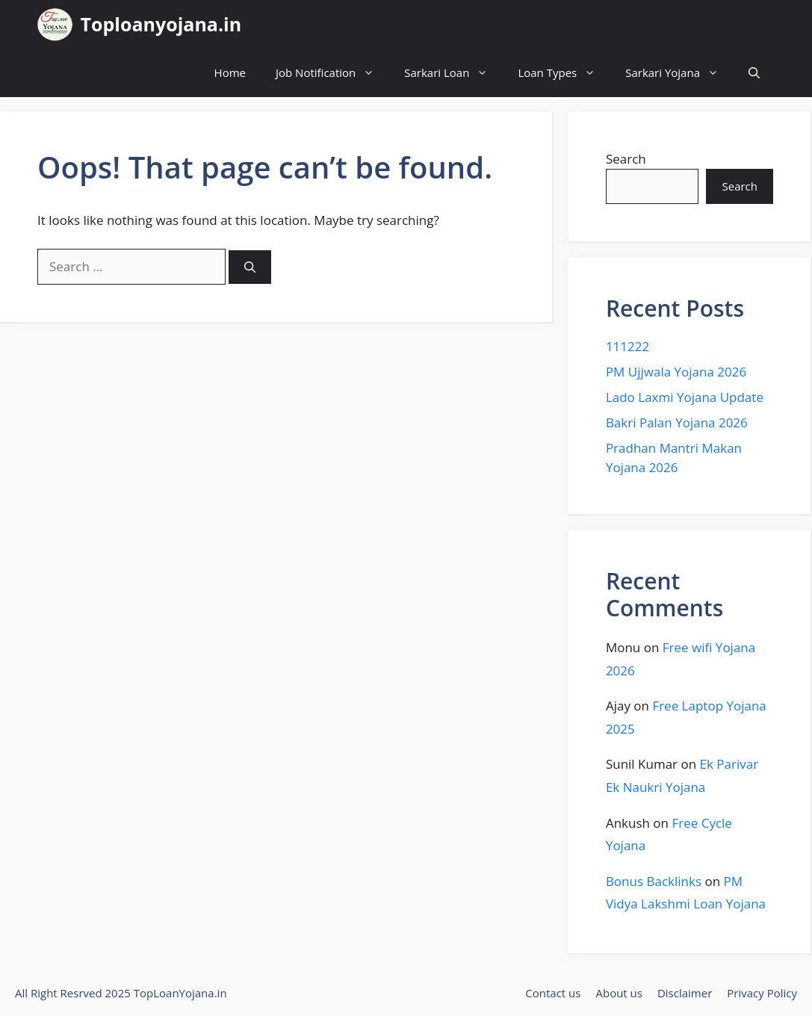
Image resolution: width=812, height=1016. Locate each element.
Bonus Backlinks (653, 881)
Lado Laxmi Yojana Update (684, 397)
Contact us (552, 992)
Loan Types (564, 73)
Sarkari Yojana (679, 73)
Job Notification (332, 73)
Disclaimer (684, 992)
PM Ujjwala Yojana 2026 (676, 371)
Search (626, 158)
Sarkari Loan (453, 73)
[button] (754, 73)
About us (618, 992)
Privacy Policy (762, 992)
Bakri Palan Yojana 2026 (677, 422)
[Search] (250, 267)
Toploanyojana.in (161, 24)
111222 (627, 346)
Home (230, 72)
